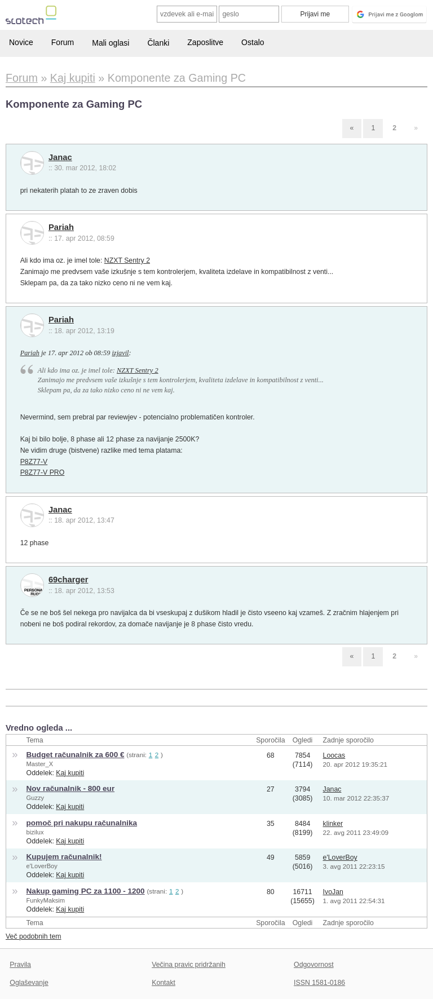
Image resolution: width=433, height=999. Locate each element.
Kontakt (163, 983)
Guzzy (35, 797)
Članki (158, 42)
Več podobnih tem (33, 936)
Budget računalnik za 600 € (75, 754)
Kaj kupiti (70, 773)
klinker (333, 824)
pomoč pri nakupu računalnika (81, 823)
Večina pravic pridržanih (189, 965)
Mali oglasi (110, 42)
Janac (60, 157)
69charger (68, 579)
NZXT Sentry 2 (127, 260)
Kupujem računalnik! (64, 856)
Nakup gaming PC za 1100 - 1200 (85, 891)
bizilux (35, 832)
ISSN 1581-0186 (319, 983)
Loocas (334, 755)
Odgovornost (314, 965)
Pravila (20, 965)
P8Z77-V (34, 462)
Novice (21, 42)
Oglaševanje (29, 983)
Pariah (61, 227)
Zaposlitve (205, 42)
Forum (62, 42)
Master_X (40, 764)
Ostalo (252, 42)
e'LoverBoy (42, 866)
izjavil (120, 353)
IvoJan (333, 892)
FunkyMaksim (45, 900)
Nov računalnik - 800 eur (70, 788)
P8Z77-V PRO (42, 472)
